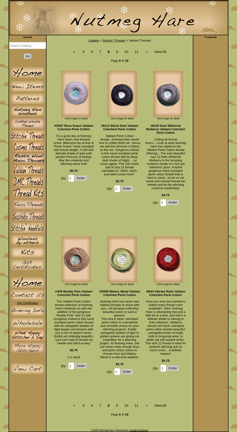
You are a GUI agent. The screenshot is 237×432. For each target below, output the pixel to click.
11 (136, 52)
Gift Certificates (27, 303)
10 (126, 52)
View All (160, 52)
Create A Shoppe (139, 430)
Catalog (93, 40)
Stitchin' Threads (114, 40)
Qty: (63, 178)
